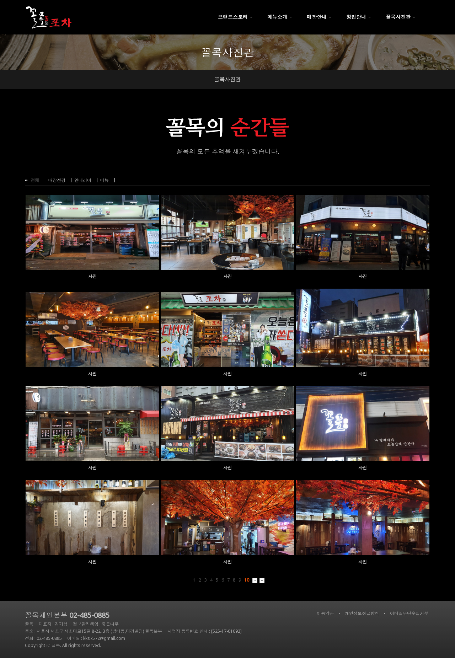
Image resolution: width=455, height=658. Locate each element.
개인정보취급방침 (362, 613)
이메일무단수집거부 (409, 613)
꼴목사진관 (227, 79)
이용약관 (325, 613)
